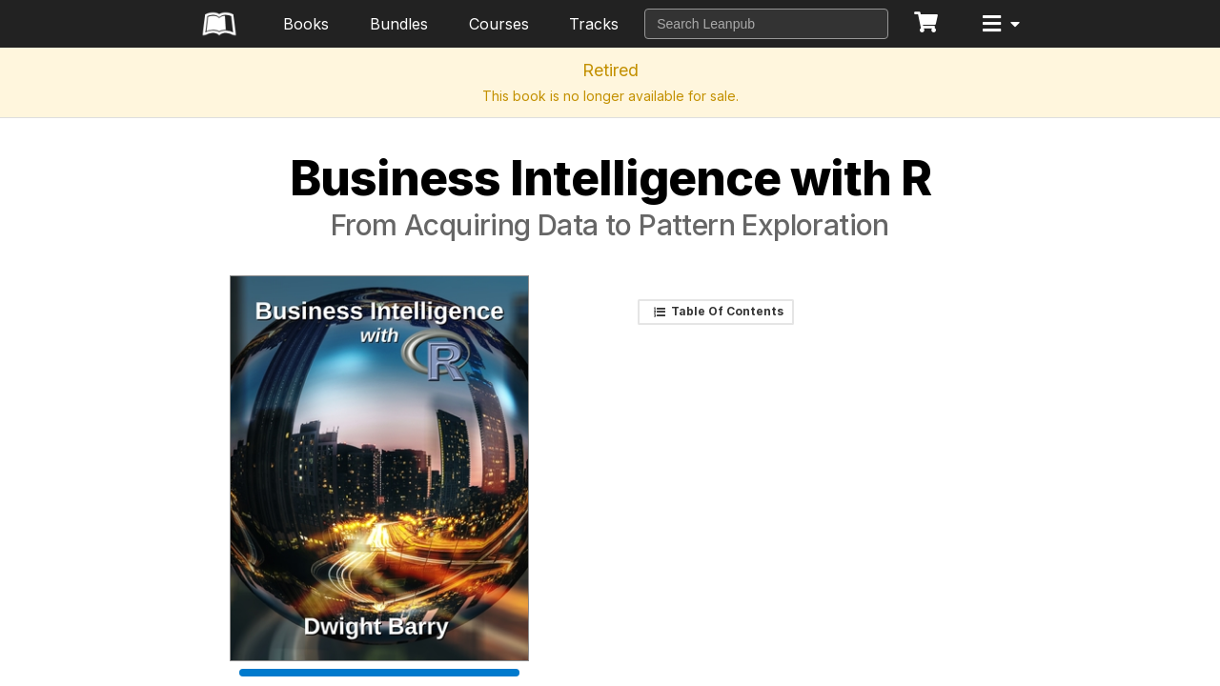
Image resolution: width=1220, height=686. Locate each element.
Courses (499, 23)
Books (306, 23)
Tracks (594, 23)
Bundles (399, 23)
